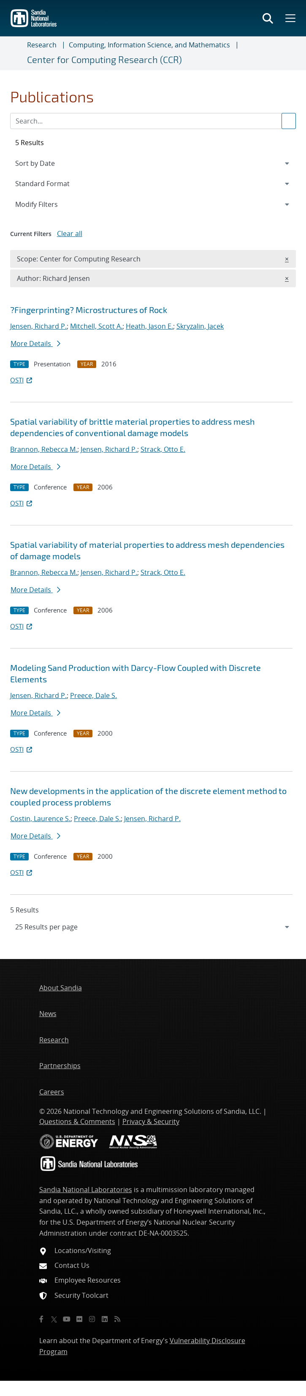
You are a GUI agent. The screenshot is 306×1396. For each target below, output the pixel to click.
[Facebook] (41, 1319)
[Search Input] (153, 121)
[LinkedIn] (104, 1319)
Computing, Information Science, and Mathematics (149, 44)
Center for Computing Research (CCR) (104, 59)
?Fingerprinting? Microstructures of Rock (88, 310)
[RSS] (117, 1319)
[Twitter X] (54, 1319)
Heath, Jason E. (149, 326)
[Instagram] (92, 1319)
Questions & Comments (77, 1121)
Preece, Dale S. (93, 695)
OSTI (22, 380)
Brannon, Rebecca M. (43, 449)
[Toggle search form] (267, 18)
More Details (35, 343)
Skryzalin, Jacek (200, 326)
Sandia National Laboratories (85, 1189)
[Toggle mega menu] (289, 18)
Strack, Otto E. (163, 449)
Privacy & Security (150, 1121)
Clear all (69, 233)
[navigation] (153, 926)
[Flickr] (79, 1319)
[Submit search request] (289, 121)
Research (42, 44)
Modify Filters (48, 204)
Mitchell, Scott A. (96, 326)
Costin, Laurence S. (40, 818)
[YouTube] (66, 1319)
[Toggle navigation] (17, 53)
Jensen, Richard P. (38, 326)
